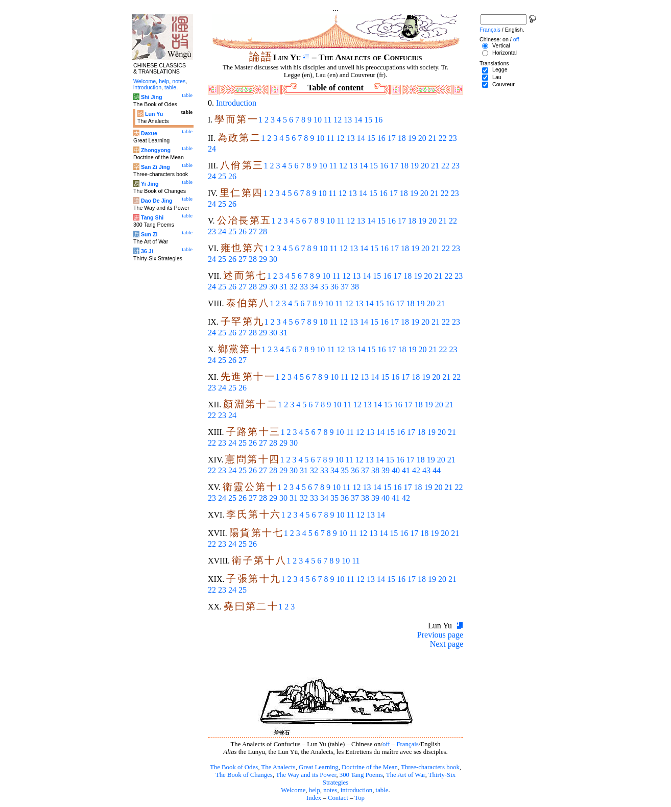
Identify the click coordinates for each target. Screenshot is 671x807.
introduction (357, 790)
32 (294, 286)
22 (443, 138)
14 (358, 119)
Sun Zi (149, 234)
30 (273, 259)
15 (368, 119)
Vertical (501, 45)
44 (437, 470)
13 (348, 119)
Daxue (149, 133)
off (386, 744)
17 (392, 138)
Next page (446, 644)
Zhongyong (156, 150)
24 (212, 148)
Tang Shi (152, 217)
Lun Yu (154, 114)
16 (378, 119)
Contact (338, 797)
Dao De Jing (157, 201)
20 (422, 138)
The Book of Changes (244, 774)
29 (263, 259)
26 (232, 176)
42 (416, 470)
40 (396, 470)
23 (453, 138)
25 (222, 176)
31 (283, 286)
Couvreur (503, 84)
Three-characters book (430, 767)
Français (407, 744)
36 (334, 286)
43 (426, 470)
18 (402, 138)
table (382, 790)
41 (406, 470)
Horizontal (504, 53)
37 (345, 286)
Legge (500, 69)
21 (432, 138)
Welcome (293, 790)
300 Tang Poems (361, 774)
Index (313, 797)
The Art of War (405, 774)
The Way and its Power (306, 774)
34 (314, 286)
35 (324, 286)
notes (330, 790)
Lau (496, 77)
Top (359, 797)
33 (304, 286)
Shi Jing (151, 97)
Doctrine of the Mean (370, 767)
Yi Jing (150, 184)
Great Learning (319, 767)
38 (355, 286)
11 (327, 119)
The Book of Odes (234, 767)
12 (337, 119)
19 (412, 138)
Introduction (236, 103)
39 (385, 470)
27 (253, 231)
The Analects (278, 767)
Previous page (440, 634)
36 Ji (147, 251)
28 (263, 231)
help (314, 790)
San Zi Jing (155, 167)
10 (318, 119)
